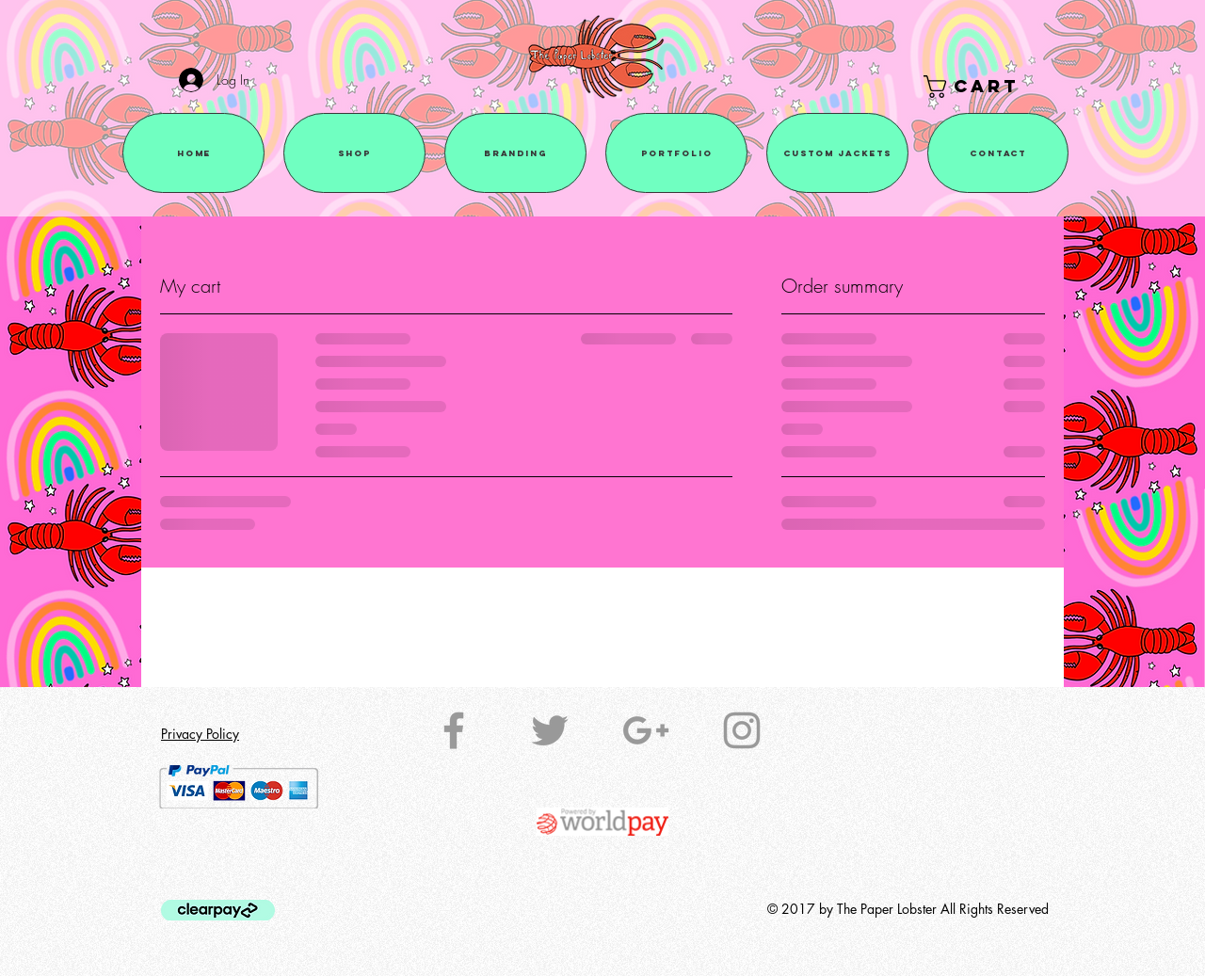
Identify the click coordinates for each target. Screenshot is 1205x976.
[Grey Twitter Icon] (549, 730)
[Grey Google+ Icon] (645, 730)
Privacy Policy (200, 734)
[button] (985, 86)
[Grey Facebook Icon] (453, 730)
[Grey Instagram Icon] (741, 730)
